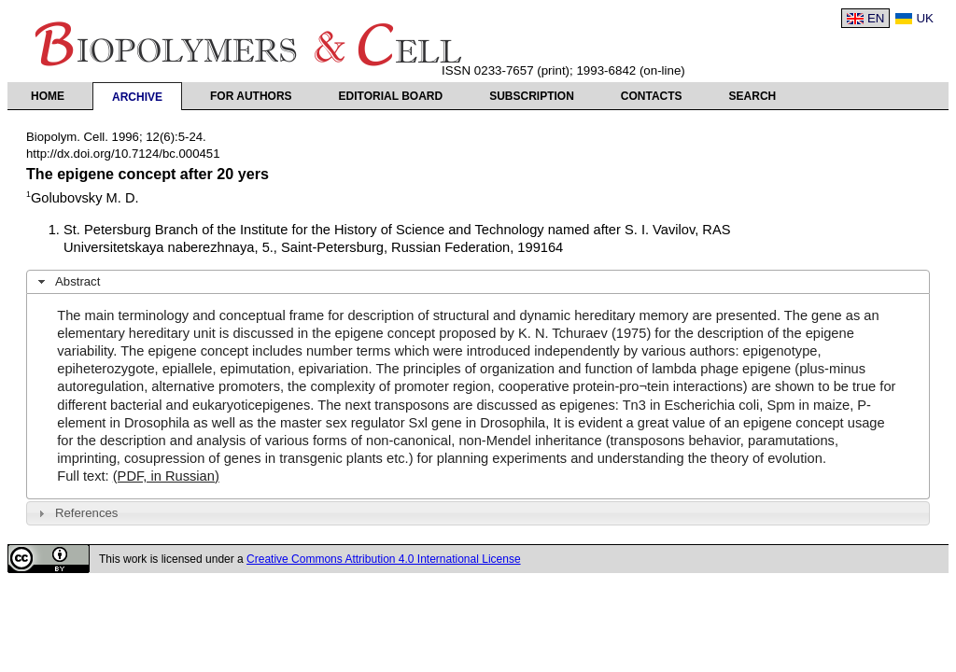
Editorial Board (391, 96)
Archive (137, 97)
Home (47, 96)
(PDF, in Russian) (166, 476)
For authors (251, 96)
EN (876, 18)
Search (753, 96)
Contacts (651, 96)
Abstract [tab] (67, 281)
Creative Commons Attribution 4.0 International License (383, 559)
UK (925, 18)
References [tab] (76, 513)
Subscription (531, 96)
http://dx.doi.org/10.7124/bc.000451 (123, 154)
